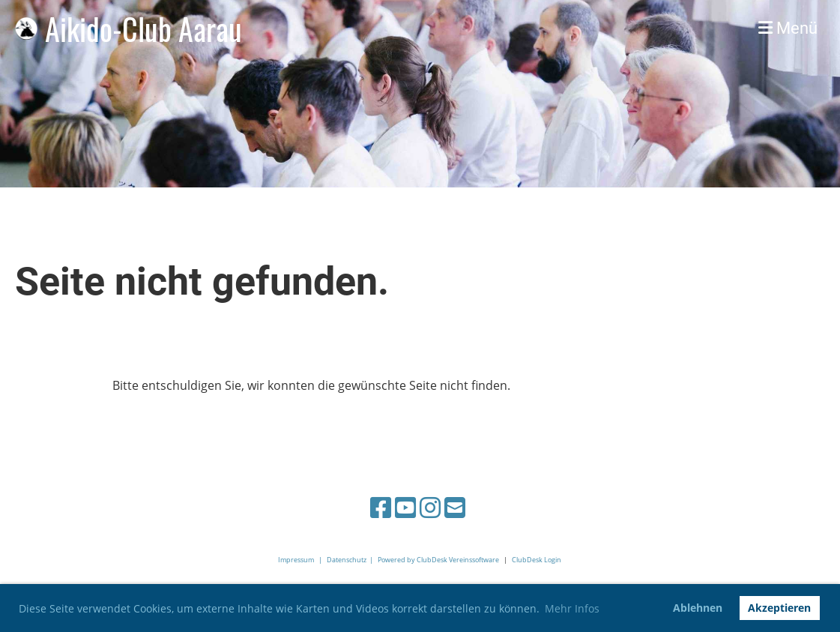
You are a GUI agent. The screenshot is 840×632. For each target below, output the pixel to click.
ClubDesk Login (536, 560)
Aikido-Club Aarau (143, 28)
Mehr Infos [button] (572, 608)
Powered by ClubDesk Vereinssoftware (438, 560)
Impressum (296, 560)
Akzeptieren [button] (779, 608)
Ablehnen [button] (697, 608)
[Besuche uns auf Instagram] (430, 507)
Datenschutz (346, 560)
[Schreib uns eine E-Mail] (454, 507)
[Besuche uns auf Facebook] (380, 507)
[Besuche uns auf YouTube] (405, 507)
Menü (788, 28)
